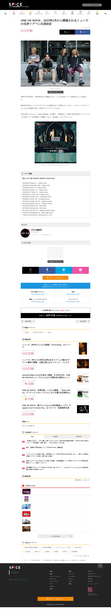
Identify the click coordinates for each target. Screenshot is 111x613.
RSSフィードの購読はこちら (57, 277)
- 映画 (50, 589)
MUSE (26, 332)
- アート (51, 584)
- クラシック (52, 579)
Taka (48, 332)
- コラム (70, 581)
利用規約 (90, 581)
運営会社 (90, 571)
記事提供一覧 (91, 573)
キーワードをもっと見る (81, 556)
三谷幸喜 (26, 551)
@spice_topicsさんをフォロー (18, 579)
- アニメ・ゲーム (53, 581)
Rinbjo (64, 551)
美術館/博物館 (46, 547)
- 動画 (69, 571)
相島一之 (37, 551)
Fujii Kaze (77, 547)
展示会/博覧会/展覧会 (30, 547)
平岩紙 (55, 551)
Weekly (55, 436)
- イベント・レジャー (55, 576)
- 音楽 (50, 571)
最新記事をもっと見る (82, 480)
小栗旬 (46, 551)
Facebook (15, 572)
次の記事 (84, 321)
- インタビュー (72, 576)
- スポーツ (52, 586)
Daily (32, 436)
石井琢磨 (73, 551)
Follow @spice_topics (38, 294)
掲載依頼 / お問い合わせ (94, 576)
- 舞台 (50, 573)
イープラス (24, 560)
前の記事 (26, 321)
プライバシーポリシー (94, 584)
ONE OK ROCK (37, 332)
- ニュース (71, 573)
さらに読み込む (61, 536)
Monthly (78, 436)
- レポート (71, 579)
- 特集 (69, 584)
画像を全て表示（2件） (55, 92)
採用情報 (90, 579)
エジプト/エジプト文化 (62, 547)
